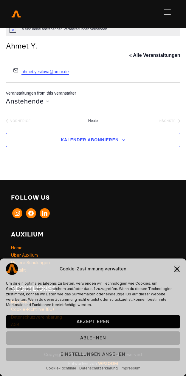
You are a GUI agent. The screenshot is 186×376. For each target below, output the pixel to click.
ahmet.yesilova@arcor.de (45, 71)
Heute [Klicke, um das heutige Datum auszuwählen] (93, 121)
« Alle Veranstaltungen (154, 55)
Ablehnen (93, 338)
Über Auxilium (24, 255)
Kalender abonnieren (90, 139)
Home (17, 247)
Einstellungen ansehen (93, 354)
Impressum (130, 368)
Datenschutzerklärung (98, 368)
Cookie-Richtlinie (61, 368)
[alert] (93, 29)
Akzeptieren (93, 322)
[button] (177, 269)
